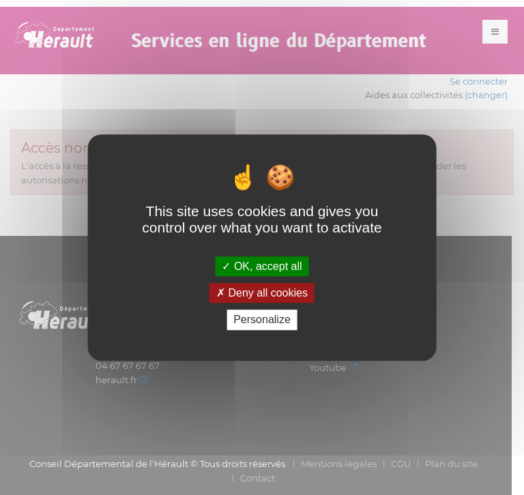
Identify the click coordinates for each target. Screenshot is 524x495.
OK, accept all (262, 266)
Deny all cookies (262, 293)
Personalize (262, 320)
